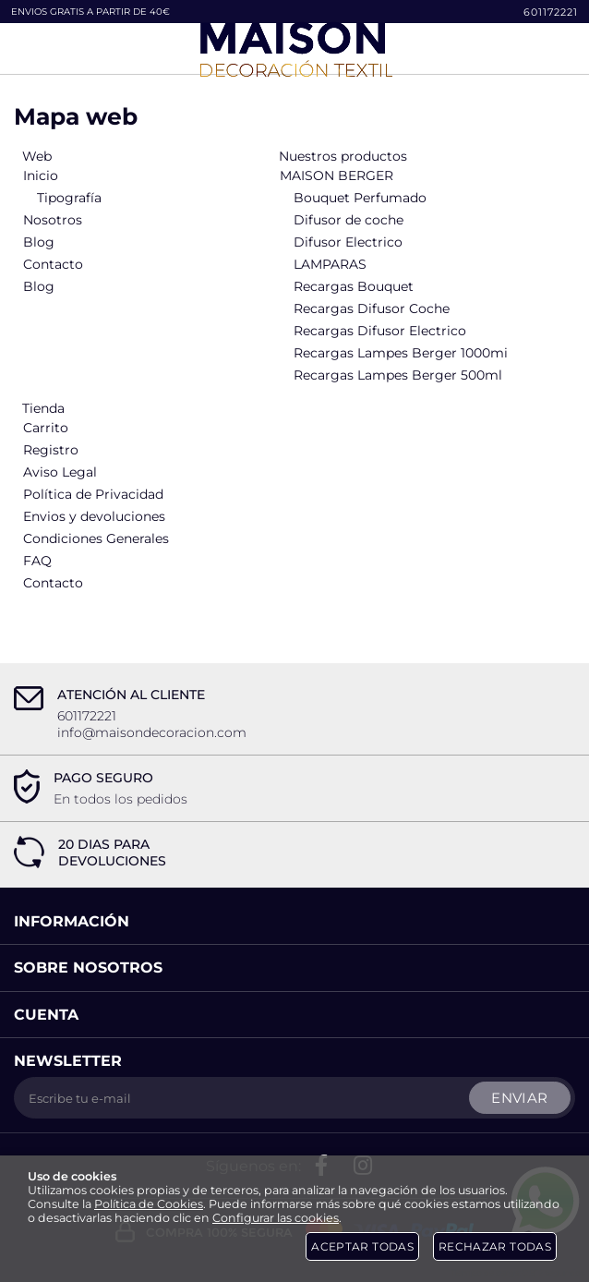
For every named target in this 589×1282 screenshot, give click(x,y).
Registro (50, 449)
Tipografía (69, 197)
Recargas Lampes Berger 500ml (398, 375)
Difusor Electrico (348, 242)
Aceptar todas (362, 1246)
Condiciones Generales (96, 538)
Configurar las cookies (275, 1218)
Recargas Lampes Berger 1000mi (401, 353)
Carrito (45, 427)
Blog (38, 242)
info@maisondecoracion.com (151, 732)
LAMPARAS (330, 264)
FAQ (37, 560)
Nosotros (52, 220)
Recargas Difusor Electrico (380, 330)
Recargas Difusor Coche (372, 308)
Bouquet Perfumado (360, 197)
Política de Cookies (148, 1204)
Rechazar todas (495, 1246)
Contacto (53, 264)
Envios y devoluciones (94, 516)
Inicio (40, 175)
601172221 (550, 12)
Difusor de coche (348, 220)
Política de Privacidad (93, 494)
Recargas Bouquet (354, 286)
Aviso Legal (60, 472)
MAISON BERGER (336, 175)
